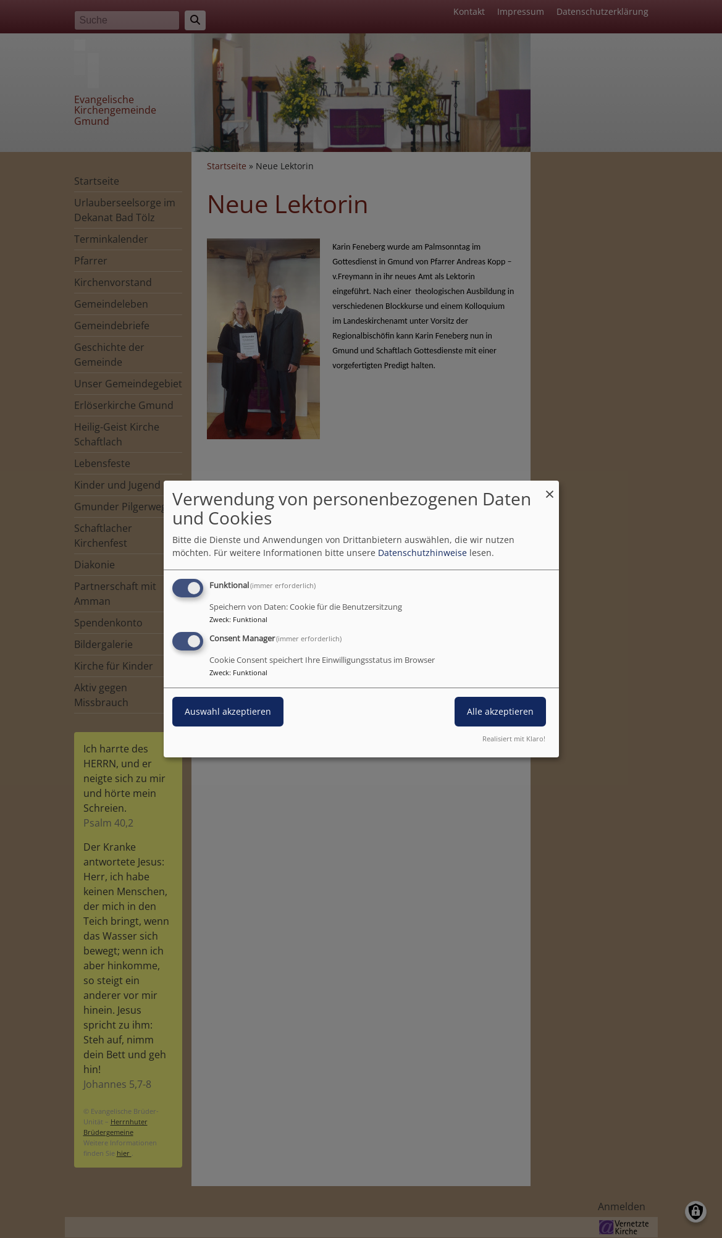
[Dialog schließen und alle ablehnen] (549, 488)
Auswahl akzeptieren (228, 711)
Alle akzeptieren (500, 711)
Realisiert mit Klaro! (513, 738)
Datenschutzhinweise (422, 552)
